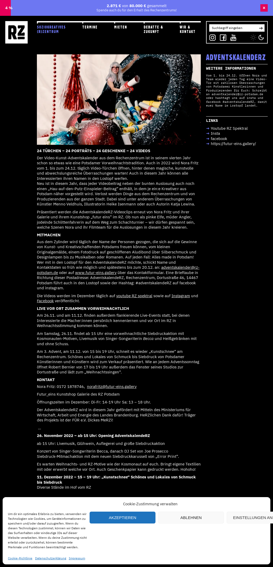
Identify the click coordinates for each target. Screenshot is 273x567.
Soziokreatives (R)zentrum (51, 29)
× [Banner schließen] (264, 8)
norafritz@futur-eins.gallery (111, 386)
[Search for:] (233, 28)
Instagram (181, 295)
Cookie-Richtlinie (20, 558)
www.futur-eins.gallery (95, 272)
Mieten (120, 27)
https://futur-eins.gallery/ (233, 143)
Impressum (77, 558)
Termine (89, 27)
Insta (215, 133)
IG (211, 36)
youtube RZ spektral (134, 295)
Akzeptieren (122, 517)
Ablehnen (191, 517)
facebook (219, 138)
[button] (261, 28)
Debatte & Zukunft (153, 29)
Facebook (45, 300)
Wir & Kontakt (188, 29)
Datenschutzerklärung (50, 558)
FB (222, 36)
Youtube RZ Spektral (229, 128)
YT (232, 36)
